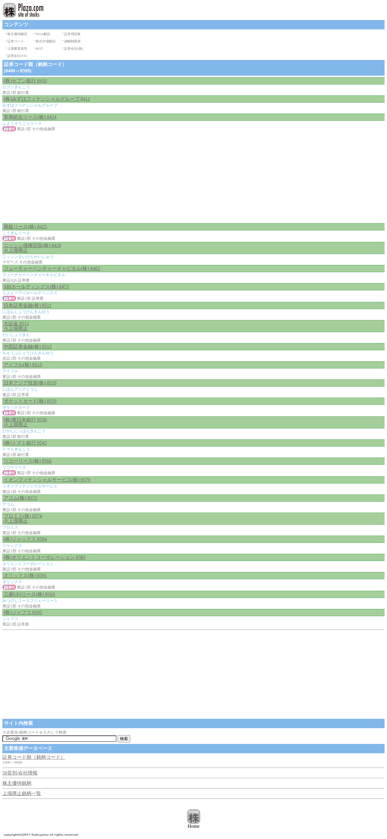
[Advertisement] (193, 177)
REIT (39, 48)
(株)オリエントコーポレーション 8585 (45, 557)
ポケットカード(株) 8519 (30, 401)
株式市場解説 (46, 41)
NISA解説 (43, 34)
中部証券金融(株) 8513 (28, 346)
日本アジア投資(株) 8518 (30, 382)
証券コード (15, 41)
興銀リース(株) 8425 (25, 226)
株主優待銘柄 (16, 783)
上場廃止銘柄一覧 (21, 793)
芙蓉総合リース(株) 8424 (30, 117)
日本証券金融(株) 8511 (27, 305)
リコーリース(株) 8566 (28, 461)
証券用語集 (72, 34)
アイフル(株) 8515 (23, 364)
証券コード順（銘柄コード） (33, 757)
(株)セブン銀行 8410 (25, 80)
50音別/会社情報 (19, 772)
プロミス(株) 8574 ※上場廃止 (23, 519)
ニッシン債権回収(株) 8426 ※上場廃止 (32, 248)
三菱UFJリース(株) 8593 (29, 594)
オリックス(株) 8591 (25, 575)
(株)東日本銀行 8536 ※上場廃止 (25, 422)
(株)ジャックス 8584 (25, 539)
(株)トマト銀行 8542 (25, 442)
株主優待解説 (17, 34)
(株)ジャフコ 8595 (23, 612)
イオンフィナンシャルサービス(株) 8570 (47, 479)
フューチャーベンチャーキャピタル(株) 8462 (52, 268)
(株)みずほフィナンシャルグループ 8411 (47, 98)
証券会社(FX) (17, 56)
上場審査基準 (17, 48)
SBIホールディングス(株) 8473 (36, 286)
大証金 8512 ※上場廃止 (16, 326)
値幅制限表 (72, 41)
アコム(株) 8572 (20, 497)
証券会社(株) (73, 48)
